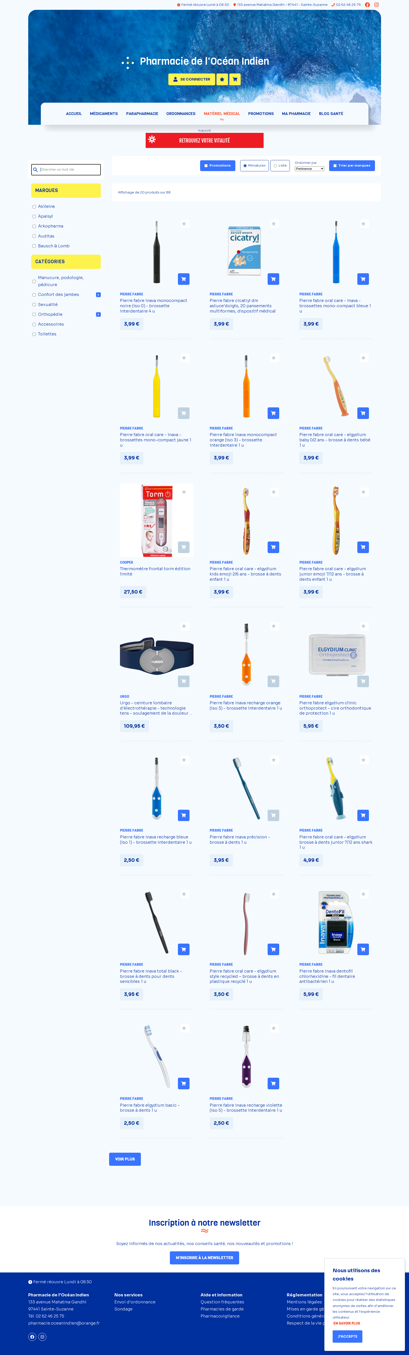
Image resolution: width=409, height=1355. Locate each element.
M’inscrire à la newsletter (204, 1257)
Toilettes (44, 336)
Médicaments (105, 116)
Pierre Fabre (131, 296)
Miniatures (254, 168)
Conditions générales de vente (318, 1316)
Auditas (43, 238)
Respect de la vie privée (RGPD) (319, 1323)
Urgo (124, 699)
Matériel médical (222, 116)
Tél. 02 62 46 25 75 (46, 1316)
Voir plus (128, 1162)
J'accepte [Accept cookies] (347, 1336)
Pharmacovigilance (220, 1316)
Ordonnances (181, 116)
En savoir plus (346, 1323)
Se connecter (191, 80)
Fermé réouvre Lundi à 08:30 (201, 6)
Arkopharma (48, 228)
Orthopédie (47, 317)
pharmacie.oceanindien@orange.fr (64, 1323)
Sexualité (45, 307)
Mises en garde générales (313, 1309)
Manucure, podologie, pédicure (58, 284)
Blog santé (330, 116)
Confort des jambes (56, 297)
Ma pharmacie (295, 116)
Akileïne (44, 209)
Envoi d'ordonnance (134, 1302)
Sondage (123, 1309)
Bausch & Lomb (51, 248)
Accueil (75, 116)
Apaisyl (43, 219)
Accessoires (48, 327)
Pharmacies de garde (222, 1309)
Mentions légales (304, 1302)
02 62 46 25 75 (346, 5)
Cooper (126, 565)
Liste (280, 168)
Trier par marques (351, 168)
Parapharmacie (143, 116)
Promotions (260, 116)
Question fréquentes (222, 1302)
